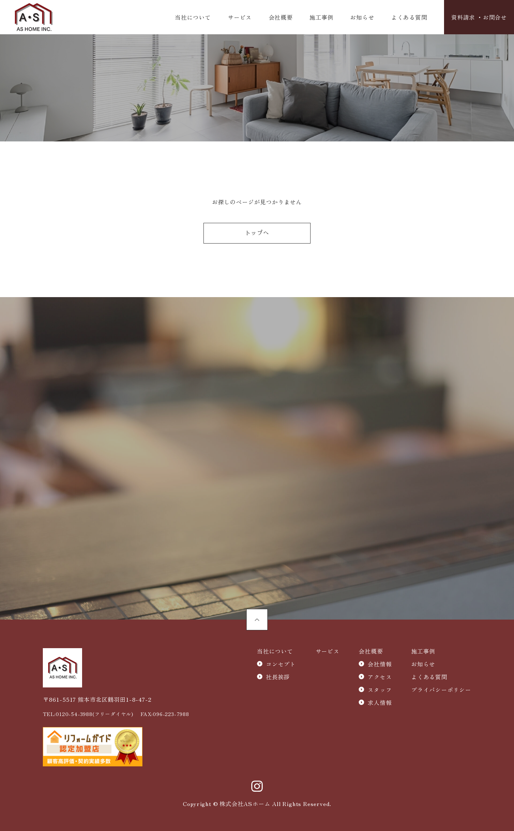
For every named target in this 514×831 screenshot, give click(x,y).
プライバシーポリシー (441, 689)
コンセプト (281, 664)
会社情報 (380, 664)
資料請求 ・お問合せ (479, 17)
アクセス (380, 676)
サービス (240, 17)
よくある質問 (409, 17)
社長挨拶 (278, 676)
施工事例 (321, 17)
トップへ (257, 233)
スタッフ (380, 689)
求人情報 (380, 702)
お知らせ (362, 17)
